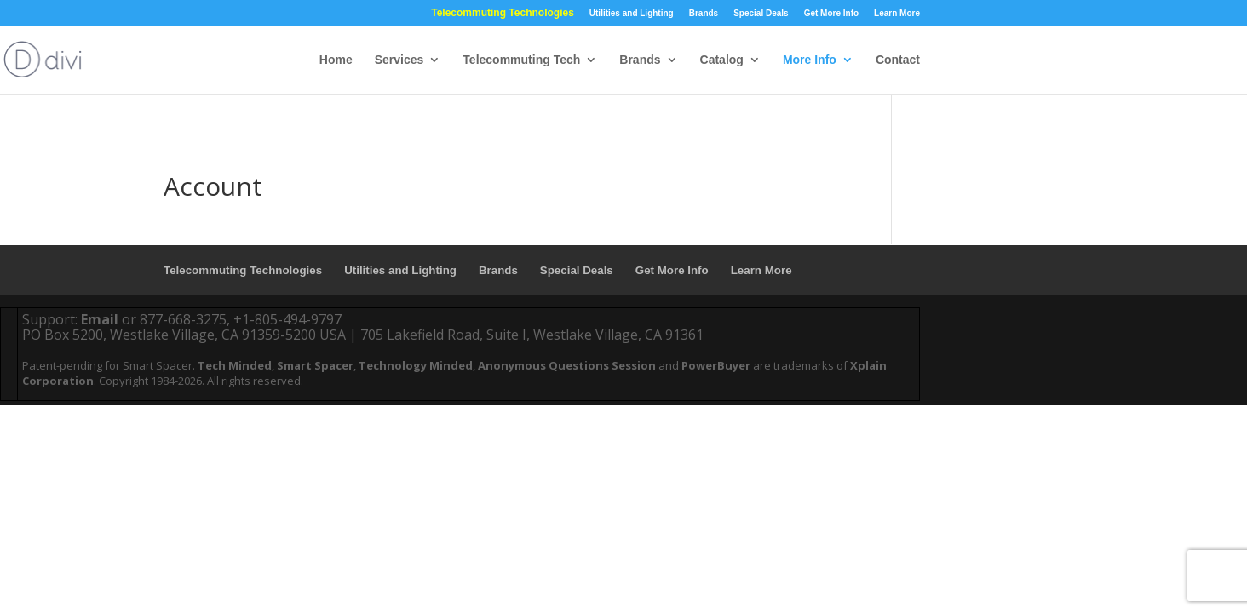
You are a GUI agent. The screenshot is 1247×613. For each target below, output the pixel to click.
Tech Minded (235, 365)
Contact (898, 60)
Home (336, 60)
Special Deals (760, 13)
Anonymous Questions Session (567, 365)
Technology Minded (416, 365)
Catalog (722, 60)
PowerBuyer (715, 365)
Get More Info (831, 13)
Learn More (897, 13)
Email (99, 319)
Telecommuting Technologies (502, 13)
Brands (703, 13)
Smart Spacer (315, 365)
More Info (809, 60)
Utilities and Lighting (631, 13)
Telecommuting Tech (521, 60)
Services (399, 60)
